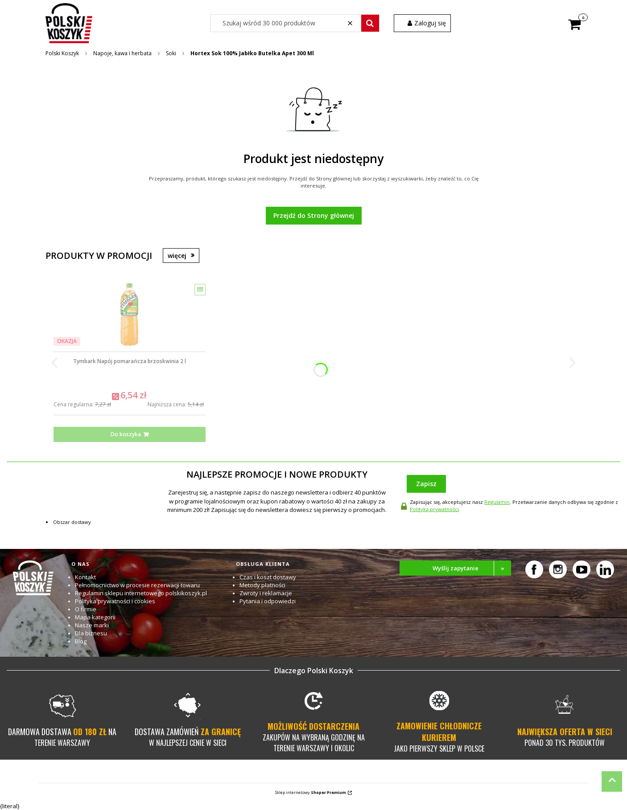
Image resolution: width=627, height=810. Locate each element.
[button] (370, 23)
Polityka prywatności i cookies (115, 601)
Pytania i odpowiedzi (267, 601)
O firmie (85, 609)
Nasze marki (92, 625)
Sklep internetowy (310, 792)
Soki (171, 53)
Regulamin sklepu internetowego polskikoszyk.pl (141, 593)
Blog (81, 641)
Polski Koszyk (62, 53)
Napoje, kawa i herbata (122, 53)
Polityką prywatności (434, 509)
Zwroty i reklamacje (265, 593)
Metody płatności (262, 585)
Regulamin (497, 502)
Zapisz (426, 483)
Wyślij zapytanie (472, 568)
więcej (177, 255)
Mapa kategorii (95, 617)
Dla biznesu (91, 633)
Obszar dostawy (72, 522)
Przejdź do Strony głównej (313, 215)
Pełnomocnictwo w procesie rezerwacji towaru (137, 585)
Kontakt (85, 577)
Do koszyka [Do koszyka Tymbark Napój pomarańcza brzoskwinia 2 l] (126, 434)
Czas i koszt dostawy (267, 577)
